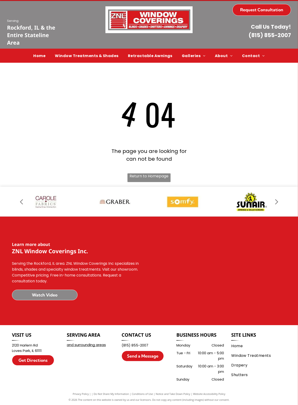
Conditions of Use (142, 394)
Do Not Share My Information (111, 394)
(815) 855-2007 (270, 35)
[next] (277, 201)
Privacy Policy (81, 394)
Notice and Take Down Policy (173, 394)
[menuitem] (39, 55)
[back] (21, 201)
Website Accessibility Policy (209, 394)
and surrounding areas (86, 344)
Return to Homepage (149, 176)
